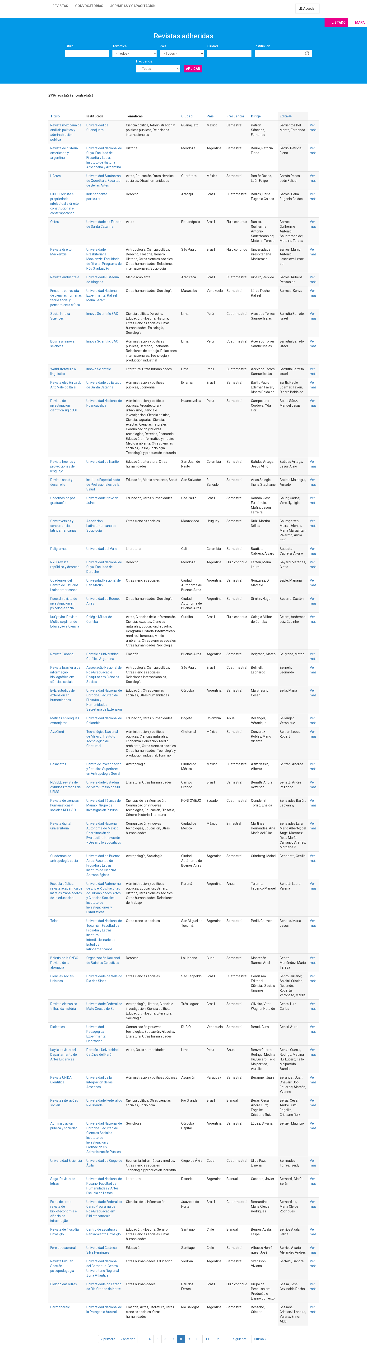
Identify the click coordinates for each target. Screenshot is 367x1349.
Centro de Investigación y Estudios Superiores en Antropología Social (103, 768)
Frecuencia (144, 61)
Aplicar (193, 69)
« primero (108, 1339)
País (163, 46)
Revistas (60, 6)
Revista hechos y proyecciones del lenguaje (62, 466)
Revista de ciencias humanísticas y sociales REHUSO (64, 805)
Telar (54, 921)
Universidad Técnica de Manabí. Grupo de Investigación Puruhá (103, 805)
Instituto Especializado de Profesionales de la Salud (103, 484)
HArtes (55, 176)
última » (260, 1339)
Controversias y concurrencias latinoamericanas (63, 525)
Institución (262, 46)
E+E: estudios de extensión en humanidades (62, 695)
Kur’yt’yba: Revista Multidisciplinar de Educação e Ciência (64, 621)
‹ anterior (128, 1339)
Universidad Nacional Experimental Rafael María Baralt (101, 295)
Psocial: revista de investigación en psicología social (63, 603)
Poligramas (58, 549)
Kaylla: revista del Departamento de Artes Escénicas (63, 1054)
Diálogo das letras (63, 1284)
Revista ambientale (64, 277)
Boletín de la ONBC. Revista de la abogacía (64, 962)
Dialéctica (57, 1027)
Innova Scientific (98, 369)
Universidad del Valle (101, 549)
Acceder (307, 8)
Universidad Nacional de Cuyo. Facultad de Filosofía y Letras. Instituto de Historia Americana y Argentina (104, 157)
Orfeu (54, 222)
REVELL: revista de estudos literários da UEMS (65, 787)
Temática (119, 46)
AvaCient (57, 732)
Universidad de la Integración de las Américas (99, 1082)
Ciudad (212, 46)
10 (198, 1339)
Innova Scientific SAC (102, 314)
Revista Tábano (62, 654)
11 (207, 1339)
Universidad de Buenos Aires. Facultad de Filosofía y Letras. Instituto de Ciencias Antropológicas (103, 865)
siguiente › (240, 1339)
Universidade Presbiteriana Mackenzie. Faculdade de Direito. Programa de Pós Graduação (104, 259)
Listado (339, 22)
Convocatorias (89, 6)
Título (69, 46)
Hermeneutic (60, 1307)
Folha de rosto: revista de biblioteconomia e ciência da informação (63, 1211)
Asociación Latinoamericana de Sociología (101, 525)
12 (217, 1339)
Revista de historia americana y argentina (64, 153)
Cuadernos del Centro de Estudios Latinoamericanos (64, 585)
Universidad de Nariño (102, 461)
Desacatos (58, 764)
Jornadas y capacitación (133, 6)
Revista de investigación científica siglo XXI (63, 405)
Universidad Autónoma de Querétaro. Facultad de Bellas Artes (103, 180)
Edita (286, 116)
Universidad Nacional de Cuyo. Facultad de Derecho (104, 567)
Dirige (256, 116)
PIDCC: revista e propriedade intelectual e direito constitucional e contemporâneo (64, 203)
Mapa (360, 22)
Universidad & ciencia (66, 1160)
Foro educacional (63, 1248)
